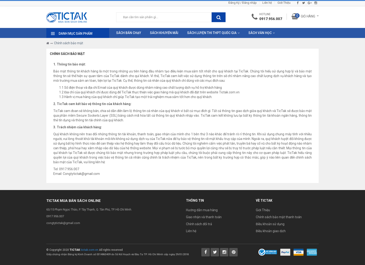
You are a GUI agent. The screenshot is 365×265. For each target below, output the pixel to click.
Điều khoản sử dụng (270, 224)
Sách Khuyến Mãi (164, 33)
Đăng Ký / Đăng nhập (242, 2)
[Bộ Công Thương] (267, 252)
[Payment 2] (299, 252)
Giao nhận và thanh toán (204, 217)
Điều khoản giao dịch (271, 231)
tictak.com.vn (89, 249)
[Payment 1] (285, 252)
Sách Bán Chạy (128, 33)
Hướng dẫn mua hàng (202, 210)
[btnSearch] (219, 17)
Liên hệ (267, 2)
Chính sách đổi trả (199, 224)
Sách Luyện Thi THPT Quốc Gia (212, 33)
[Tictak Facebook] (205, 252)
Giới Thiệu (284, 2)
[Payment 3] (312, 252)
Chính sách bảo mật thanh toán (279, 217)
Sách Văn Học (260, 33)
